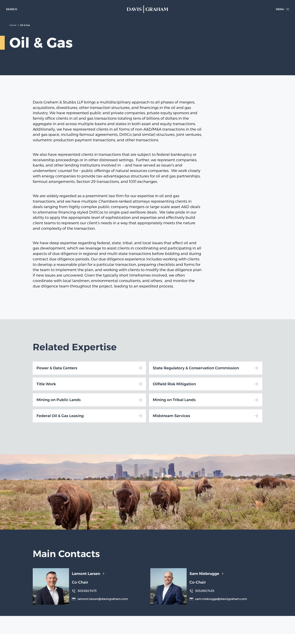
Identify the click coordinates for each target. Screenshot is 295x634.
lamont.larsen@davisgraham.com (100, 599)
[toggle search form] (11, 9)
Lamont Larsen (88, 574)
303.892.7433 (201, 591)
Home (12, 25)
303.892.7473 (84, 591)
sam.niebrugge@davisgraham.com (218, 599)
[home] (147, 9)
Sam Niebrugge (206, 574)
